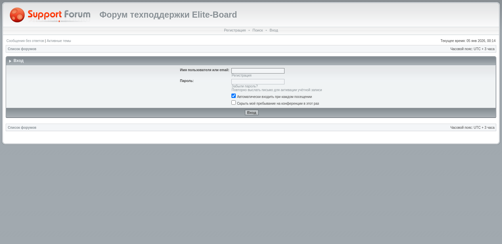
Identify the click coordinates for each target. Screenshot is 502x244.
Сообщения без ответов (25, 41)
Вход (274, 30)
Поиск (257, 30)
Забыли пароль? (245, 86)
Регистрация (235, 30)
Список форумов (22, 49)
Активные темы (59, 41)
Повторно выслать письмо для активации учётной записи (277, 90)
